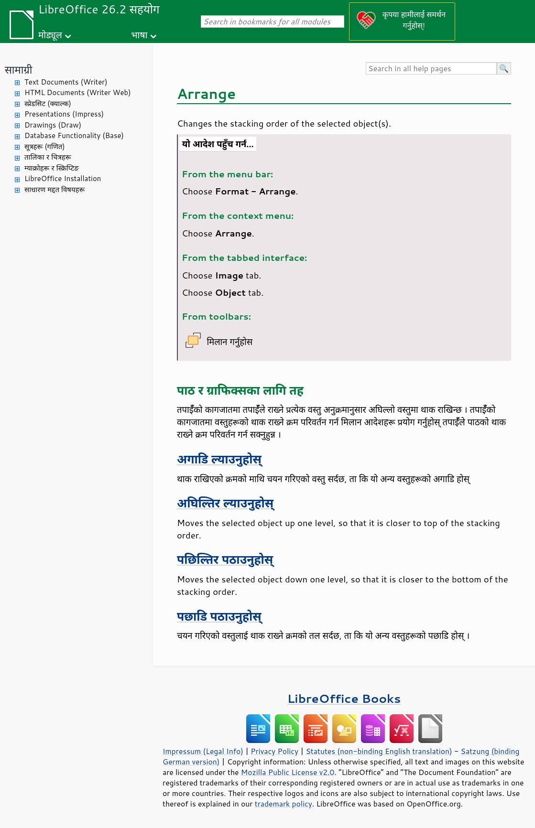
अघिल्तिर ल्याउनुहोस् (225, 503)
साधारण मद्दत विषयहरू (54, 189)
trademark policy (283, 803)
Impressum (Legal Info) (203, 751)
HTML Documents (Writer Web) (77, 92)
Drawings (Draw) (52, 125)
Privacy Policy (274, 751)
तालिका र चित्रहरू (47, 157)
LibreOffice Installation (62, 178)
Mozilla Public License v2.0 (288, 772)
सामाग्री (19, 69)
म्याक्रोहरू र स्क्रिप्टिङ (51, 168)
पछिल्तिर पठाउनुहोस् (225, 559)
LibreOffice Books (344, 698)
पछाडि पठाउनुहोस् (219, 616)
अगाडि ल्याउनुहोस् (219, 459)
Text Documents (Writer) (66, 82)
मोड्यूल (50, 34)
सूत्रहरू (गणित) (44, 146)
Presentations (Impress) (64, 114)
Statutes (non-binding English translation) (379, 751)
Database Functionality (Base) (74, 135)
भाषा (139, 34)
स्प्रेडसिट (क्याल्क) (47, 103)
